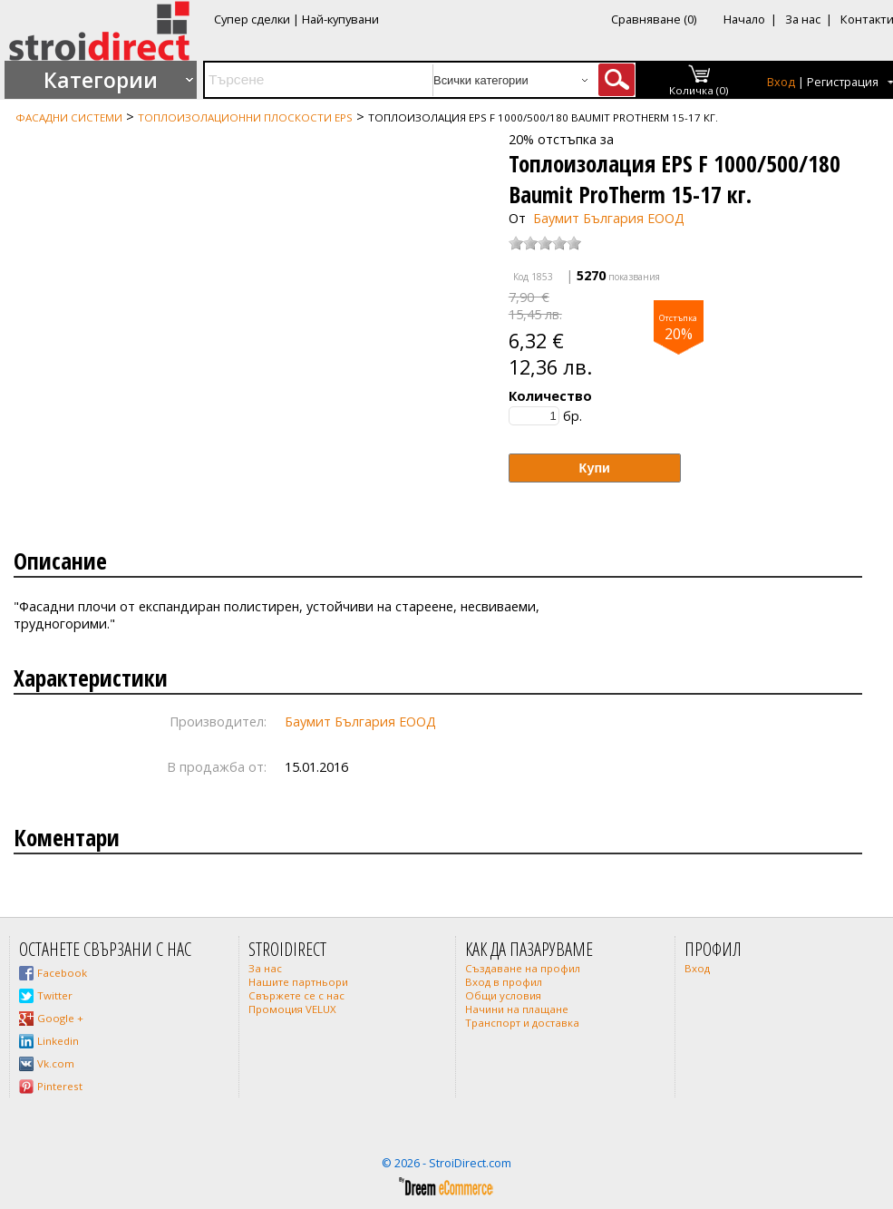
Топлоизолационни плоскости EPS (245, 117)
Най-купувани (340, 19)
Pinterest (60, 1086)
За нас (802, 19)
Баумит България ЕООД (608, 218)
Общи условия (503, 995)
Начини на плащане (516, 1009)
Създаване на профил (522, 968)
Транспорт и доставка (522, 1022)
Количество (550, 396)
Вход (781, 82)
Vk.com (55, 1063)
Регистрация (842, 82)
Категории (101, 79)
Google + (60, 1018)
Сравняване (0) (653, 19)
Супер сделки (252, 19)
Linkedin (58, 1041)
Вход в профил (503, 982)
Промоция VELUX (292, 1009)
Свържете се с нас (296, 995)
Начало (744, 19)
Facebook (62, 973)
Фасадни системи (68, 117)
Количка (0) (699, 90)
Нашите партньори (298, 982)
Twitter (55, 995)
